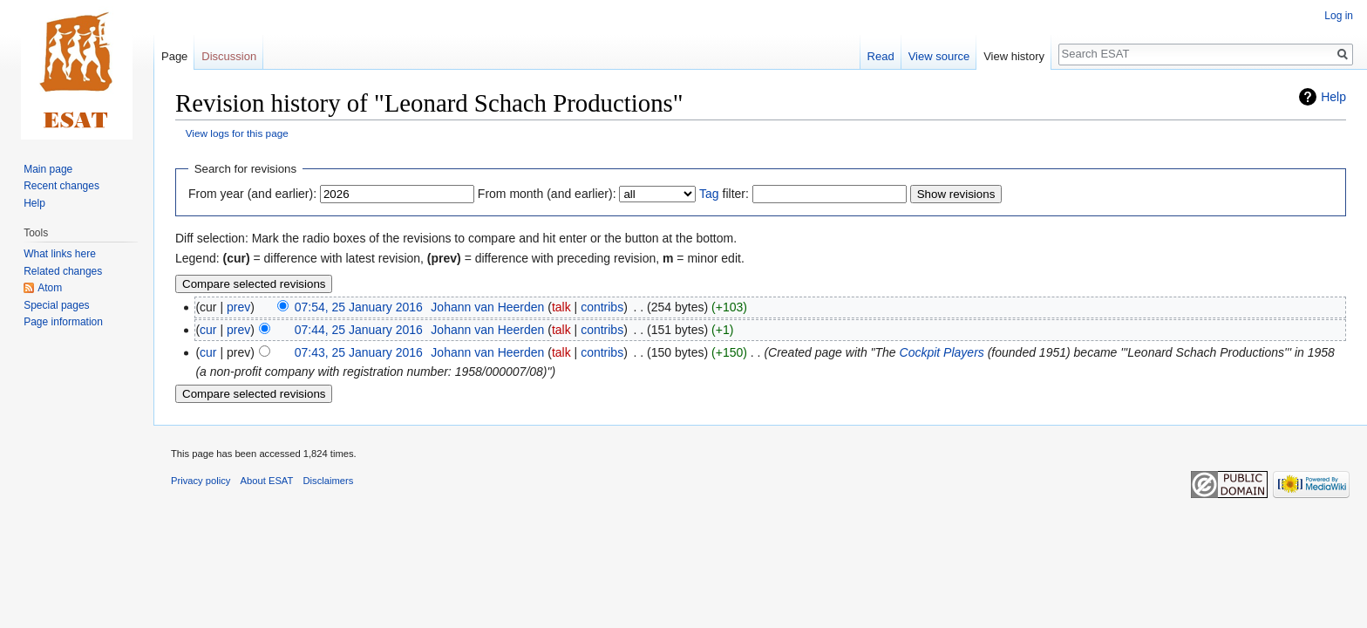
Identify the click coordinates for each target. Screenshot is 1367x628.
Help (1333, 97)
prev (238, 307)
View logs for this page (237, 133)
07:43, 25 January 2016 (359, 352)
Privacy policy (200, 480)
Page (174, 56)
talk (561, 307)
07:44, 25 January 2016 (359, 330)
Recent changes (61, 186)
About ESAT (267, 480)
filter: (724, 194)
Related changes (63, 271)
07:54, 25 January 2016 (359, 307)
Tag (709, 194)
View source (939, 56)
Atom (49, 288)
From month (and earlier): (547, 194)
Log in (1338, 16)
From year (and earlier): (252, 194)
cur (208, 330)
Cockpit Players (942, 352)
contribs (602, 307)
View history (1013, 56)
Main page (48, 169)
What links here (60, 254)
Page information (63, 322)
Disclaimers (328, 480)
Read (880, 56)
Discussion (228, 56)
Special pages (56, 305)
